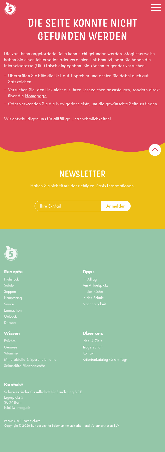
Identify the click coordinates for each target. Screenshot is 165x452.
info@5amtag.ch (17, 407)
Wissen (12, 333)
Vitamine (11, 353)
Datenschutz (31, 421)
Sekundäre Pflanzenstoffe (24, 365)
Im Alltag (90, 279)
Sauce (9, 304)
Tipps (88, 272)
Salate (9, 285)
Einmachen (13, 310)
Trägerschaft (92, 347)
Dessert (10, 322)
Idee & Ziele (93, 340)
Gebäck (10, 316)
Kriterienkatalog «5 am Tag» (105, 359)
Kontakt (88, 353)
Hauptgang (13, 297)
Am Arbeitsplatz (95, 285)
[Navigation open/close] (156, 7)
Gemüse (11, 347)
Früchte (10, 340)
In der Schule (93, 297)
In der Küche (93, 291)
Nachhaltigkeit (94, 304)
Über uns (93, 333)
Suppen (10, 291)
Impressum (11, 421)
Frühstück (11, 279)
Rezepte (13, 272)
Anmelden (115, 206)
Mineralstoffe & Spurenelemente (30, 359)
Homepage (36, 96)
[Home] (10, 8)
